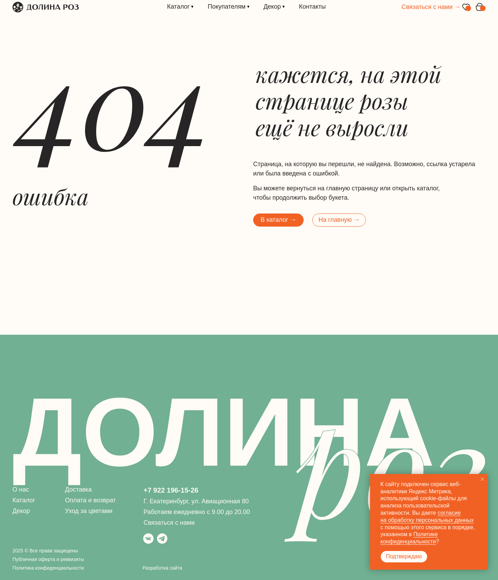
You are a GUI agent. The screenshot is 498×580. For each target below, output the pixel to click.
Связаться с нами (169, 522)
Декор (21, 510)
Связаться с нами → (431, 6)
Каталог (23, 500)
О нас (20, 489)
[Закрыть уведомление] (482, 479)
